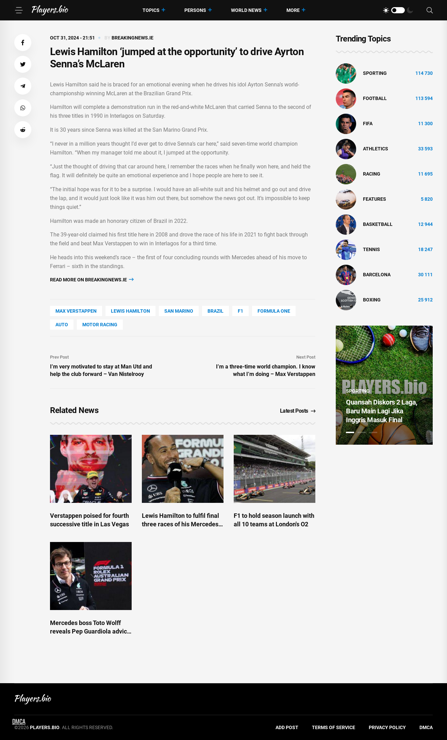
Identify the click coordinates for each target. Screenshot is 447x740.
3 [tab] (373, 432)
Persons (195, 10)
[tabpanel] (384, 385)
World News (246, 10)
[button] (22, 42)
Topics (151, 10)
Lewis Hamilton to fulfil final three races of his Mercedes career (180, 524)
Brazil (216, 311)
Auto (61, 324)
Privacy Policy (387, 727)
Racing (371, 174)
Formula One (274, 311)
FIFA (367, 123)
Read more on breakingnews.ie (92, 279)
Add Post (287, 727)
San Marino (178, 311)
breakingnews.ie (132, 37)
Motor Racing (99, 324)
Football (375, 98)
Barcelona (377, 274)
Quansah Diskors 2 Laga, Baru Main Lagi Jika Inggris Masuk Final (381, 411)
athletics (375, 148)
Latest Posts (298, 411)
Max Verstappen (76, 311)
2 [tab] (362, 432)
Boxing (372, 299)
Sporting (375, 73)
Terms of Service (333, 727)
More (293, 10)
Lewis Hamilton (130, 311)
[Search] (430, 10)
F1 (240, 311)
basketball (378, 224)
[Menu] (18, 10)
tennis (371, 249)
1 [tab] (350, 432)
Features (374, 199)
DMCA (426, 727)
